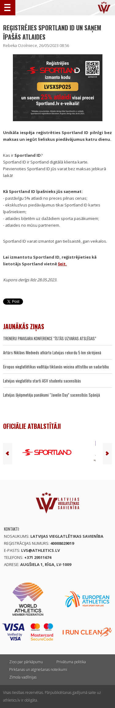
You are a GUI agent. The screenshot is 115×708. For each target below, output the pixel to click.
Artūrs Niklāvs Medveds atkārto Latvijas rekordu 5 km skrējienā (52, 352)
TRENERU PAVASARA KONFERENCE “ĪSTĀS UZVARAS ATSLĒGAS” (49, 338)
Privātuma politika (71, 661)
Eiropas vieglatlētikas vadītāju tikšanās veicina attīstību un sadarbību (56, 367)
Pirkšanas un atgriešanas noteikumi (38, 669)
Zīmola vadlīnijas (22, 677)
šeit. (62, 264)
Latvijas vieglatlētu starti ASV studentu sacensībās (42, 381)
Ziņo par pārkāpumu (26, 661)
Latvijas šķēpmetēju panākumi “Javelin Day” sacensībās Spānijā (51, 395)
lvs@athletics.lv (40, 550)
